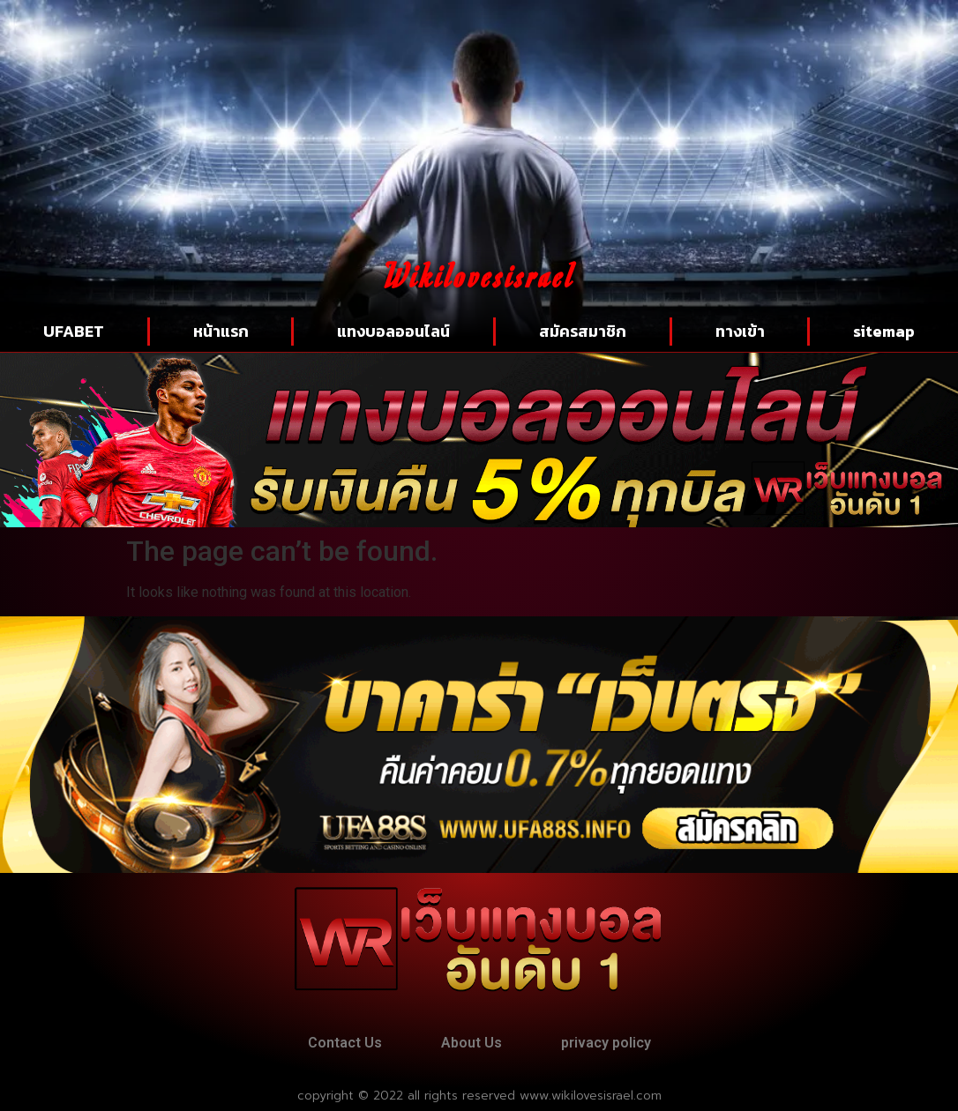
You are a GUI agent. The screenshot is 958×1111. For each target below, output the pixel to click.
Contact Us (345, 1042)
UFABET (73, 331)
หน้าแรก (221, 331)
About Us (471, 1042)
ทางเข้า (740, 331)
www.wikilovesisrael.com (591, 1095)
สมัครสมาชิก (582, 331)
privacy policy (606, 1042)
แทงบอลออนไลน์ (393, 331)
